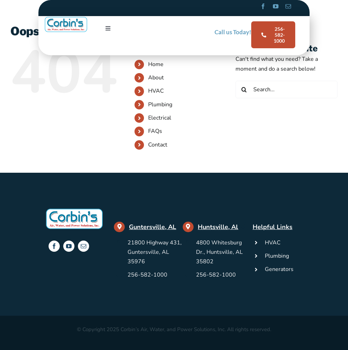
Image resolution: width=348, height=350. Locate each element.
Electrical (159, 118)
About (156, 77)
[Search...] (286, 89)
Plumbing (160, 104)
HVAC (156, 91)
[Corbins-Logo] (66, 19)
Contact (157, 145)
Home (156, 64)
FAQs (155, 131)
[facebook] (263, 6)
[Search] (244, 89)
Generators (279, 269)
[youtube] (275, 6)
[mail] (288, 6)
